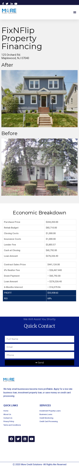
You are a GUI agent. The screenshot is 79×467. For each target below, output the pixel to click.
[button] (74, 12)
